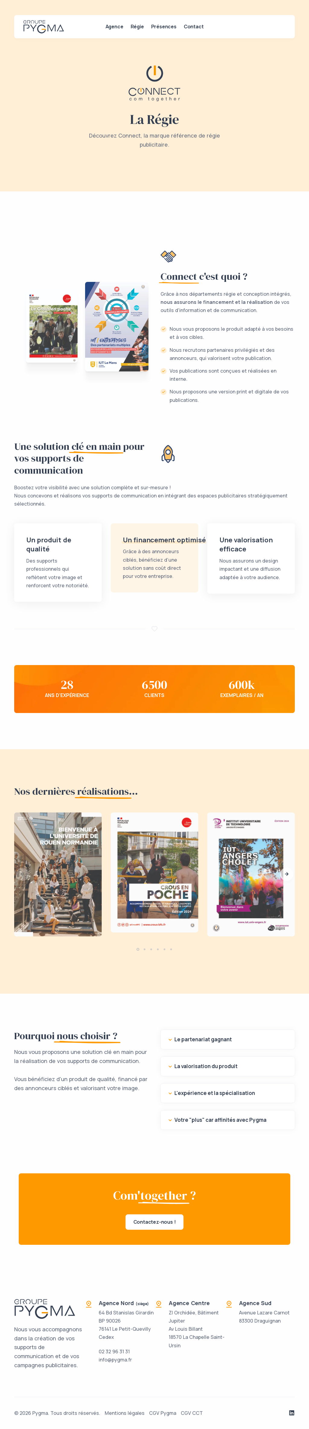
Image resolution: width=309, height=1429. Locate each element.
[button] (286, 874)
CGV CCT (192, 1413)
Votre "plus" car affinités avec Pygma (220, 1119)
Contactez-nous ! (154, 1222)
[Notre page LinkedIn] (292, 1413)
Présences (164, 26)
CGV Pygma (162, 1413)
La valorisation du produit (205, 1066)
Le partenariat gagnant (203, 1039)
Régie (137, 26)
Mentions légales (125, 1413)
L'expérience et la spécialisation (214, 1093)
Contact (194, 26)
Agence (114, 26)
